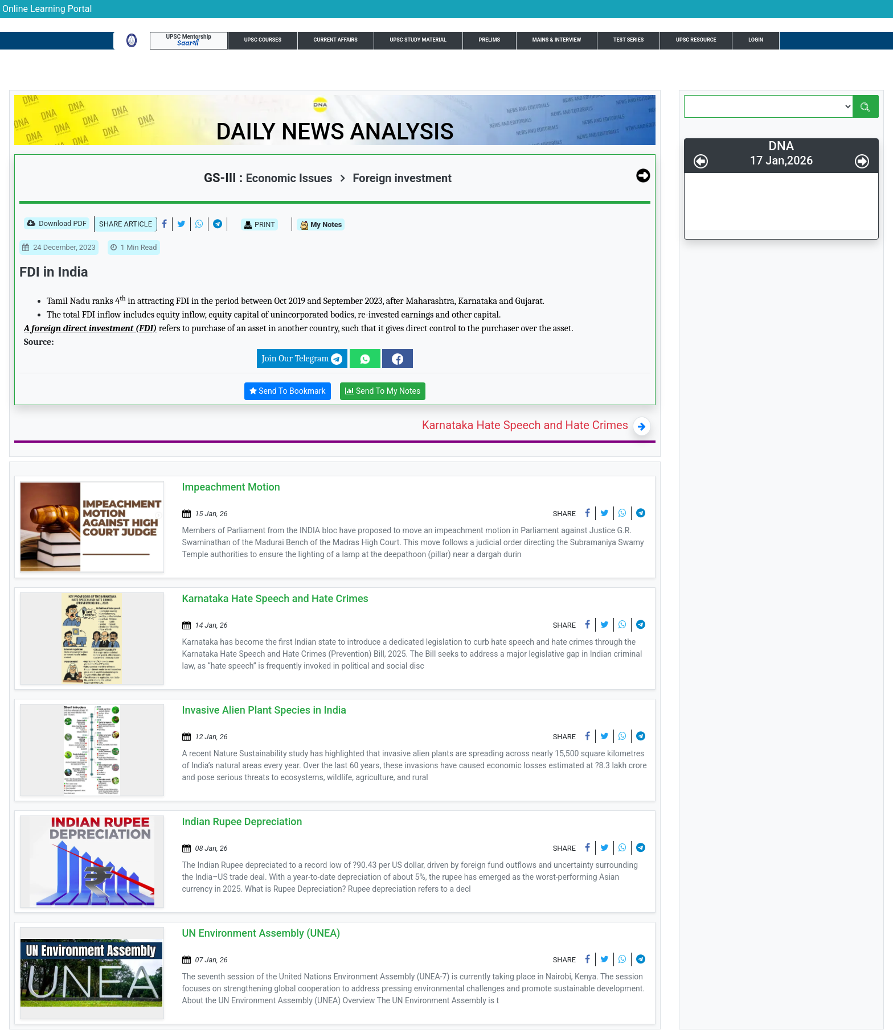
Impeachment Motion (231, 487)
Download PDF (57, 224)
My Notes (321, 225)
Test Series (628, 40)
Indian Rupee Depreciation (242, 821)
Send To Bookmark (287, 391)
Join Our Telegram (302, 359)
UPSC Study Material (418, 40)
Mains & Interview (556, 40)
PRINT (259, 224)
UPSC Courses (262, 40)
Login (755, 40)
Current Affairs (336, 40)
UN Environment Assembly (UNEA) (261, 933)
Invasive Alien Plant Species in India (264, 710)
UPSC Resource (696, 40)
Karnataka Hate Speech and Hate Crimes (525, 425)
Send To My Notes (383, 391)
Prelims (490, 40)
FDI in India (53, 272)
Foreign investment (396, 178)
